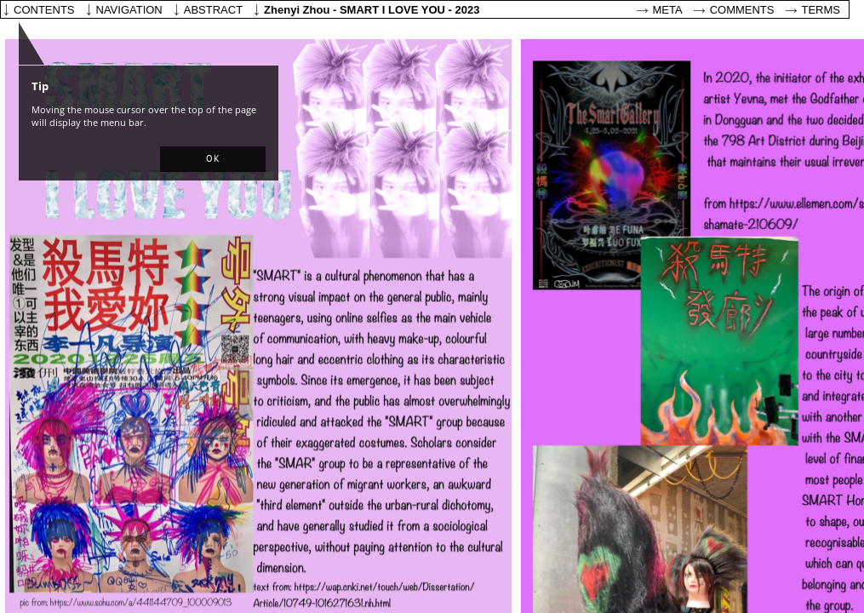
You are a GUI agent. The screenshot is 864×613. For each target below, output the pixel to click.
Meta (668, 9)
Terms (821, 9)
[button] (213, 159)
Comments (742, 9)
